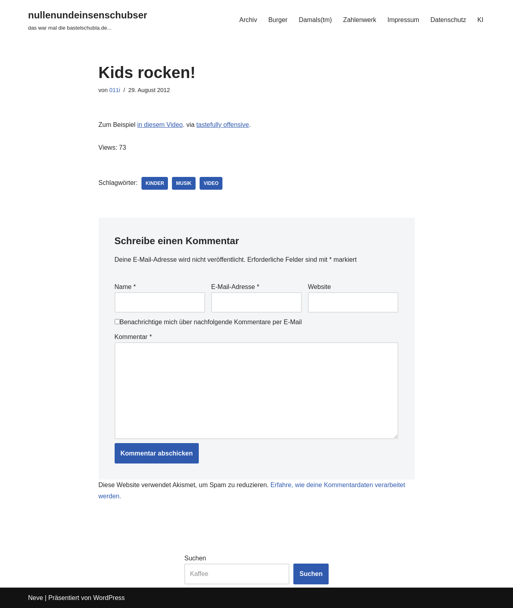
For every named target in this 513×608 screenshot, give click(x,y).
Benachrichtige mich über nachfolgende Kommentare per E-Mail (208, 322)
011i (114, 90)
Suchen (195, 558)
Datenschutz (448, 19)
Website (319, 286)
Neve (35, 597)
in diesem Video (160, 124)
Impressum (403, 19)
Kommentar (133, 336)
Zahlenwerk (359, 19)
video (211, 183)
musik (184, 183)
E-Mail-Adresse (235, 286)
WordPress (109, 597)
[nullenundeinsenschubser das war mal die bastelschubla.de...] (87, 19)
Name (125, 286)
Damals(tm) (315, 19)
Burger (277, 19)
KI (480, 19)
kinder (154, 183)
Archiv (248, 19)
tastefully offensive (222, 124)
